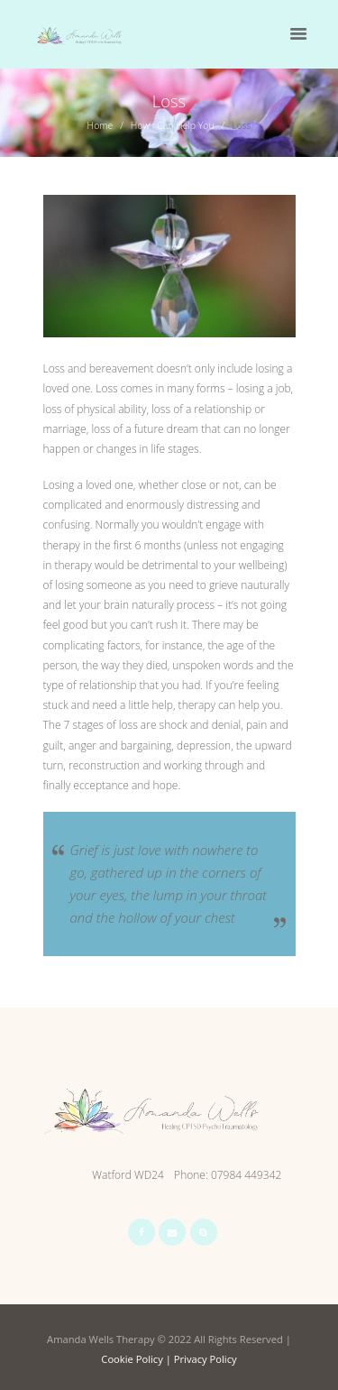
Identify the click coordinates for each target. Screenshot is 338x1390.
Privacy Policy (205, 1359)
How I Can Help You (173, 125)
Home (100, 125)
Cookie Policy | (137, 1359)
